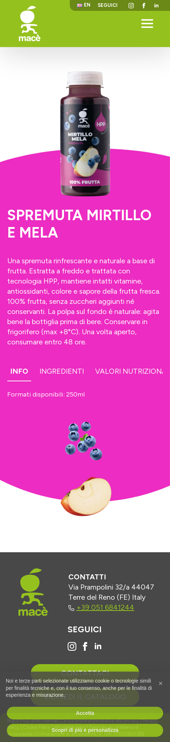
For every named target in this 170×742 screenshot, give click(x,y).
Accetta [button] (85, 725)
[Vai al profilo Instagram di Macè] (72, 646)
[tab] (19, 372)
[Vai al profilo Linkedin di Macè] (98, 646)
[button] (160, 695)
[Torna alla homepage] (29, 23)
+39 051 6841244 (101, 607)
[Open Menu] (147, 23)
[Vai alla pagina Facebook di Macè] (85, 646)
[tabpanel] (85, 395)
